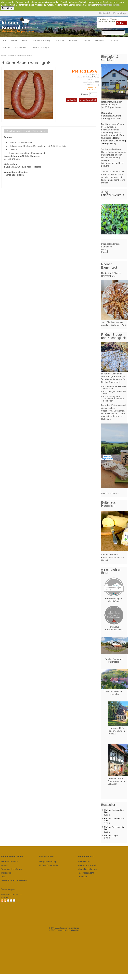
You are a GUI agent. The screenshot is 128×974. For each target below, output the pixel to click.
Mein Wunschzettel (87, 865)
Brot (4, 40)
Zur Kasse (121, 23)
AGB (3, 876)
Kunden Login (120, 13)
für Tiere (114, 40)
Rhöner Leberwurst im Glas (114, 819)
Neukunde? (104, 13)
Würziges (59, 40)
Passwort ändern (86, 873)
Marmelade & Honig (41, 40)
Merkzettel (71, 100)
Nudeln (86, 40)
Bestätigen (7, 8)
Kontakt (4, 865)
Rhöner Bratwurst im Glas (114, 811)
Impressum (6, 873)
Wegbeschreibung (48, 861)
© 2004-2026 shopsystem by (64, 928)
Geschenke (20, 47)
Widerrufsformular (9, 861)
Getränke (73, 40)
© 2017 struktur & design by (64, 930)
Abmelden (83, 876)
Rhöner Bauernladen (49, 865)
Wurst (14, 40)
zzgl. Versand (94, 77)
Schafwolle (100, 40)
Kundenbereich (86, 856)
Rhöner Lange (111, 835)
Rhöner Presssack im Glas (114, 828)
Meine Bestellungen (87, 869)
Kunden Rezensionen (35, 131)
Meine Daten (84, 861)
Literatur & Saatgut (40, 47)
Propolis (6, 47)
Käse (24, 40)
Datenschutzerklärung (108, 5)
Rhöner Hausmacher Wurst (20, 55)
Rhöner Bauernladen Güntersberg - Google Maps (113, 141)
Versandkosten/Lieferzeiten (14, 880)
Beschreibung (13, 131)
